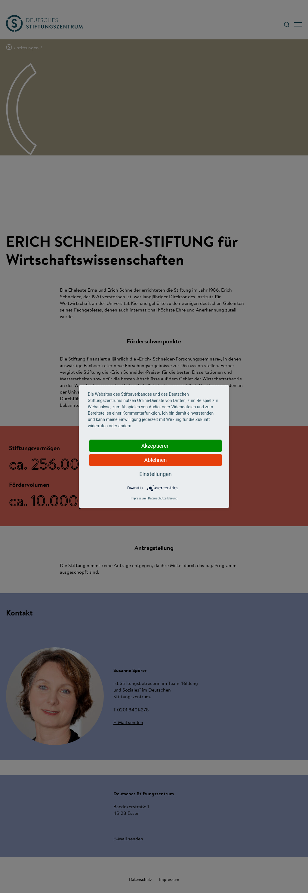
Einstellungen (155, 474)
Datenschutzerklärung (162, 498)
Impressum (138, 498)
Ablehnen (155, 460)
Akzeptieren (155, 446)
